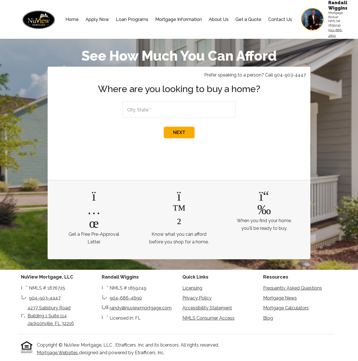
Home (72, 19)
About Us (219, 19)
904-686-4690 (335, 33)
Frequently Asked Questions (292, 288)
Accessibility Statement (207, 308)
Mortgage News (280, 298)
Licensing (192, 288)
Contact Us (280, 19)
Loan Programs (132, 19)
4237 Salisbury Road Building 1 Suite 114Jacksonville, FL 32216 (50, 315)
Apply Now (97, 19)
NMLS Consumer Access (208, 318)
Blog (268, 318)
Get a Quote (248, 19)
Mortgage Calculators (286, 308)
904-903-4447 (45, 298)
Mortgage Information (178, 19)
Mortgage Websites (58, 352)
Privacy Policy (197, 298)
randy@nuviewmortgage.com (141, 308)
